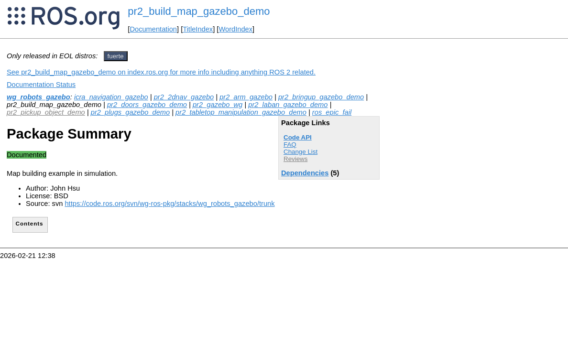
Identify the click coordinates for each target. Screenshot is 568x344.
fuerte (116, 56)
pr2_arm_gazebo (246, 97)
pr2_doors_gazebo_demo (147, 104)
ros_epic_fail (331, 112)
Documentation (153, 29)
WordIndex (235, 29)
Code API (298, 137)
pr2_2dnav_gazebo (184, 97)
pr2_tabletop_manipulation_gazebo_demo (240, 112)
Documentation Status (41, 84)
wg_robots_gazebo (38, 97)
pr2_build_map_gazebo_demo (199, 11)
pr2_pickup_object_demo (46, 112)
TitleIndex (198, 29)
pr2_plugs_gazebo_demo (130, 112)
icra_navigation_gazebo (111, 97)
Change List (300, 151)
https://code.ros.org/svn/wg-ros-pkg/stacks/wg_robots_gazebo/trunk (169, 203)
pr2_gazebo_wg (217, 104)
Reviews (295, 158)
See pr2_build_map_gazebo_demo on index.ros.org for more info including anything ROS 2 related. (161, 72)
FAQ (290, 144)
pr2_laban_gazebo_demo (288, 104)
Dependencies (304, 173)
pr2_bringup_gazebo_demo (321, 97)
